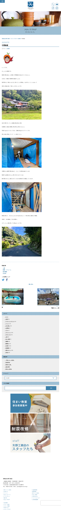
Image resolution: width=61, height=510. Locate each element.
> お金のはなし (35, 484)
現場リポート (8, 350)
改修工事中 (8, 366)
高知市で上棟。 (9, 364)
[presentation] (51, 502)
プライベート (8, 332)
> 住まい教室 (34, 482)
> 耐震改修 (34, 479)
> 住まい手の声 (6, 487)
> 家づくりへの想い (7, 478)
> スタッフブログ (6, 497)
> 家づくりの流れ (35, 481)
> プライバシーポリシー (8, 500)
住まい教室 (8, 339)
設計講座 (5, 271)
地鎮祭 (7, 341)
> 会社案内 (5, 490)
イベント (7, 323)
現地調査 (7, 348)
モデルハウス (8, 334)
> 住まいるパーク (6, 482)
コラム (7, 330)
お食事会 (7, 328)
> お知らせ (5, 479)
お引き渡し (8, 325)
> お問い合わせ (6, 499)
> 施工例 (5, 486)
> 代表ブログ (6, 495)
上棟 (4, 268)
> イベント (5, 481)
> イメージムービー (36, 486)
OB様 (7, 319)
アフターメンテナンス (10, 321)
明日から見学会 (9, 369)
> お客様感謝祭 (35, 487)
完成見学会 (8, 362)
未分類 (8, 48)
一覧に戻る (30, 284)
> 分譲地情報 (34, 478)
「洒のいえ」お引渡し (10, 360)
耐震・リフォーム (7, 270)
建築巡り (7, 343)
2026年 (4, 273)
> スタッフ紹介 (6, 492)
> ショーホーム (6, 484)
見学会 (7, 352)
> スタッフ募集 (6, 494)
